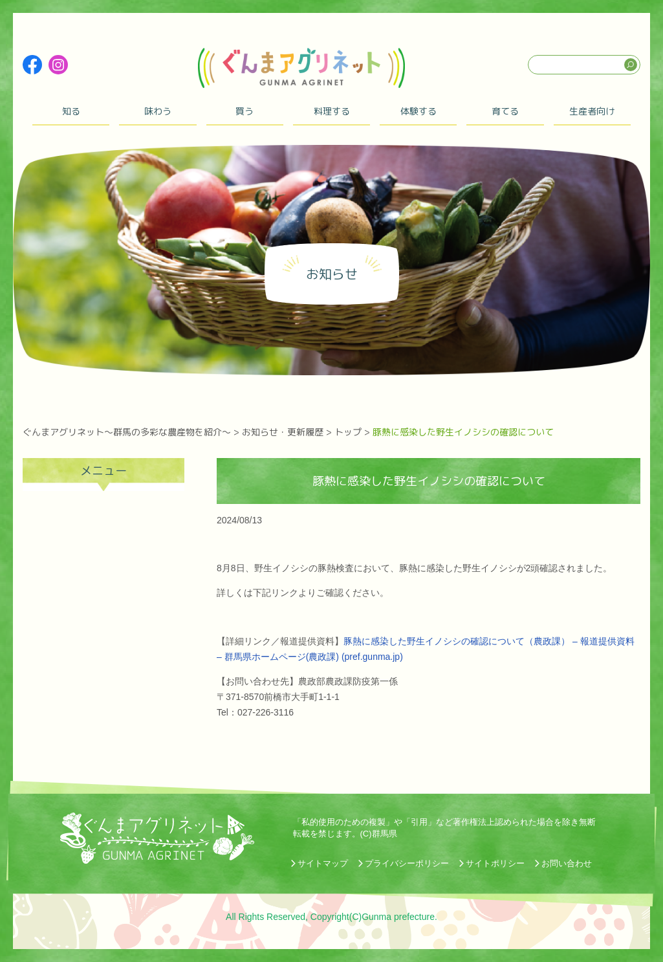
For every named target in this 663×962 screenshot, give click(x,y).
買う (244, 111)
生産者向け (591, 111)
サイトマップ (323, 863)
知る (71, 111)
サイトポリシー (495, 863)
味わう (157, 111)
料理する (332, 111)
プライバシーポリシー (407, 863)
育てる (505, 111)
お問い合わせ (566, 863)
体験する (418, 111)
